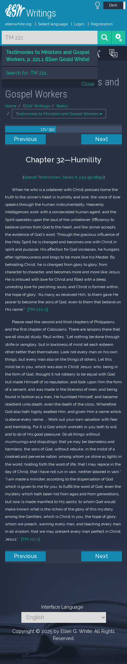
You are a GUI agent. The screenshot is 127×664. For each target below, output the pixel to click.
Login (79, 24)
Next (101, 139)
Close (87, 84)
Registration (102, 24)
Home (10, 106)
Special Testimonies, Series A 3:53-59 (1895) (63, 177)
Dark (113, 5)
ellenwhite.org (18, 24)
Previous (25, 139)
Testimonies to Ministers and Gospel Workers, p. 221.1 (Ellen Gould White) (47, 56)
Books (62, 106)
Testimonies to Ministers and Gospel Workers (59, 113)
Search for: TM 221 (26, 73)
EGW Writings (36, 106)
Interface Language (62, 607)
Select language (53, 24)
